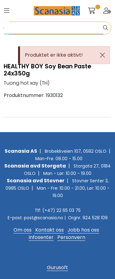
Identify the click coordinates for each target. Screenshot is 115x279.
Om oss (22, 229)
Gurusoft (57, 267)
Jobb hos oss (83, 229)
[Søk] (53, 28)
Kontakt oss (49, 229)
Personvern (71, 237)
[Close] (102, 55)
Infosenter (41, 237)
